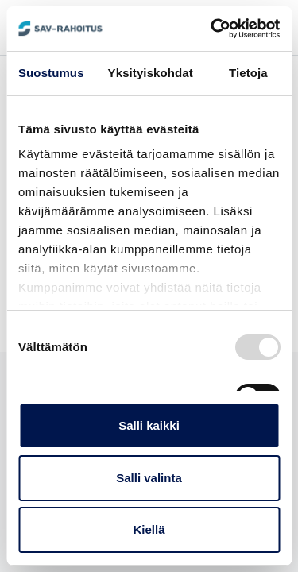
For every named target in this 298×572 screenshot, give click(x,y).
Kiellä (148, 529)
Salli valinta (149, 478)
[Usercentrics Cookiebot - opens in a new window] (212, 28)
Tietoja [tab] (248, 72)
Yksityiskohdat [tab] (150, 72)
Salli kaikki (149, 425)
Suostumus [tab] (51, 72)
